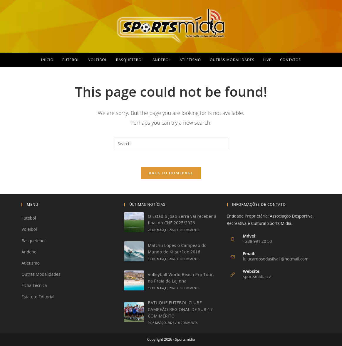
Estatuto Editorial (37, 297)
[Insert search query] (171, 143)
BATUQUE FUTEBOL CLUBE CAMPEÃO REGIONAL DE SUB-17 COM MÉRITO (180, 309)
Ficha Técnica (34, 285)
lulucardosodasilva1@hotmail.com (276, 259)
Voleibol (29, 229)
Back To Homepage (171, 173)
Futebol (28, 218)
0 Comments (189, 230)
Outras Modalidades (40, 274)
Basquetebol (33, 241)
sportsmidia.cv (257, 277)
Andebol (29, 252)
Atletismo (30, 263)
